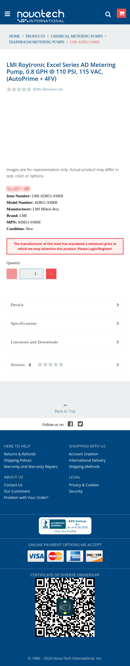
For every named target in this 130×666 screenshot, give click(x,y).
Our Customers (17, 491)
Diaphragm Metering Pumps (37, 42)
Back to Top (65, 406)
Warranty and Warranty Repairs (31, 466)
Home (15, 36)
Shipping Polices (18, 460)
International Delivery (87, 460)
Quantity (13, 263)
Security (76, 491)
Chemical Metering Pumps (77, 36)
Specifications (65, 323)
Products (35, 36)
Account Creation (83, 453)
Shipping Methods (84, 466)
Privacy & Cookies (84, 484)
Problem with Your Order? (26, 497)
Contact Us (13, 484)
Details (65, 305)
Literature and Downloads (65, 342)
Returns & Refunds (20, 453)
